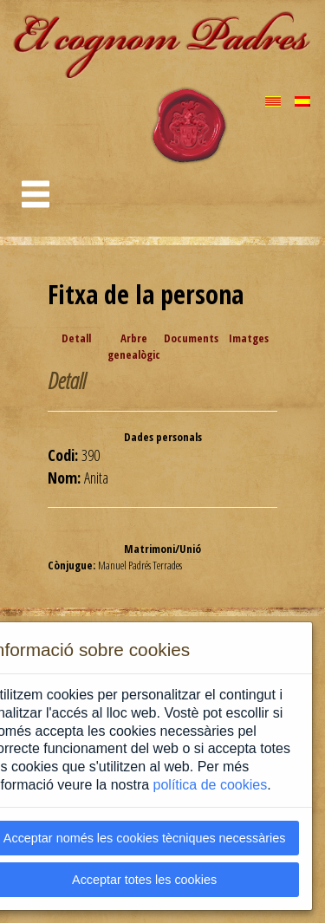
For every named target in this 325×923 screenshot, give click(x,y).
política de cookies (210, 784)
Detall (76, 338)
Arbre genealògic (133, 346)
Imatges (249, 338)
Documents (191, 338)
